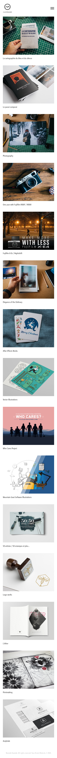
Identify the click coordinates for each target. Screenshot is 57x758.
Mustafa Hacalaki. (12, 753)
